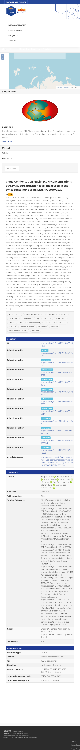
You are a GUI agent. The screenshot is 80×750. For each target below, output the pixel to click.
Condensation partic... (57, 314)
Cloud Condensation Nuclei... (35, 48)
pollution (35, 330)
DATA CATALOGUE (17, 25)
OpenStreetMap (63, 87)
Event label (26, 318)
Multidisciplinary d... (35, 322)
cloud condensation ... (18, 330)
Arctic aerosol (14, 314)
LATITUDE (47, 318)
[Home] (3, 48)
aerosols (54, 326)
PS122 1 (51, 322)
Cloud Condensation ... (34, 314)
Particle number (27, 326)
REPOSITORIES (15, 30)
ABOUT (12, 40)
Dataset (11, 48)
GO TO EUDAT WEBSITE (16, 2)
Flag (37, 318)
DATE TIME (13, 318)
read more (7, 141)
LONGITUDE (60, 318)
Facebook (7, 158)
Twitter (6, 153)
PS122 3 (12, 326)
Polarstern (42, 326)
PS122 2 (62, 322)
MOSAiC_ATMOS (16, 322)
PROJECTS (13, 35)
